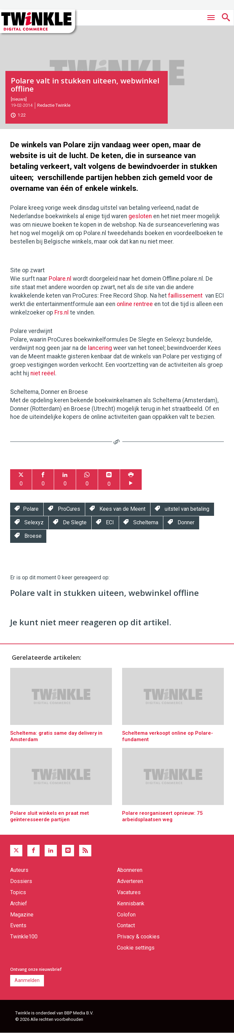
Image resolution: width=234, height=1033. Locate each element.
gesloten (140, 216)
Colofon (126, 914)
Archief (18, 903)
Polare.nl (60, 278)
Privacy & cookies (138, 936)
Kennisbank (130, 903)
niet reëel (42, 373)
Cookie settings (136, 947)
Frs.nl (61, 312)
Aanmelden (27, 980)
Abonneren (129, 870)
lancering (100, 348)
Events (18, 925)
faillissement (185, 295)
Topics (18, 892)
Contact (126, 925)
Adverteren (130, 881)
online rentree (135, 304)
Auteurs (19, 870)
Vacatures (129, 892)
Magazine (21, 914)
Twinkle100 (24, 936)
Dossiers (21, 881)
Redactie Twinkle (53, 105)
